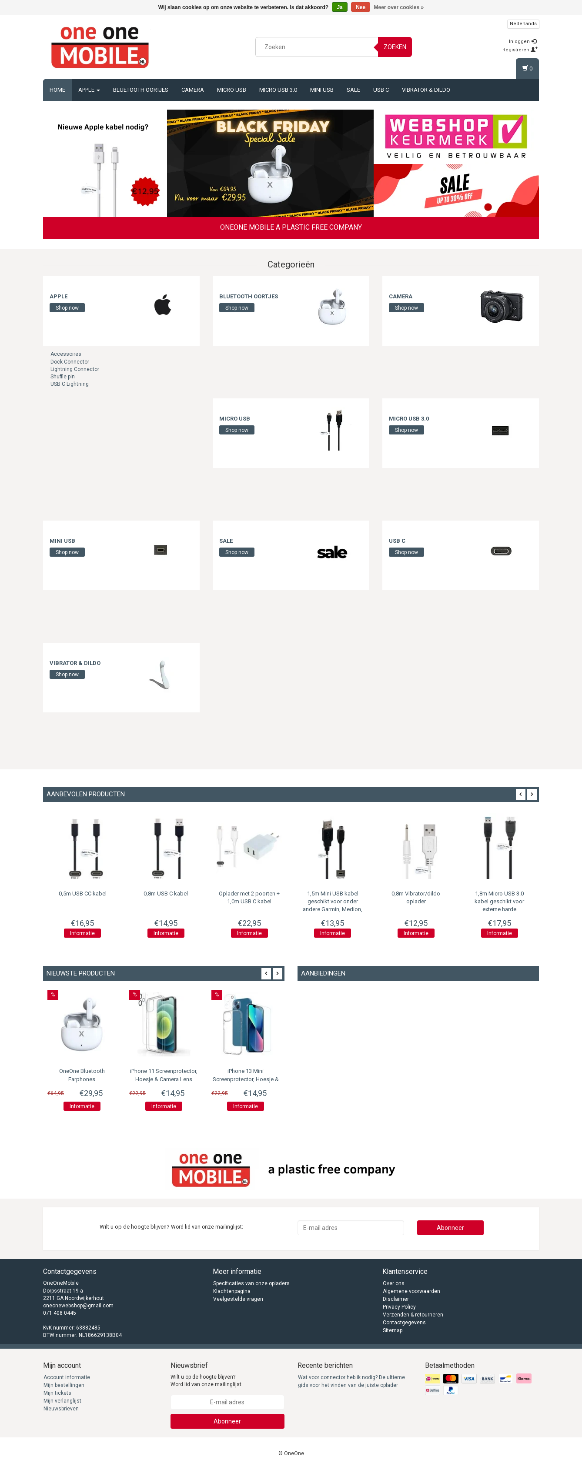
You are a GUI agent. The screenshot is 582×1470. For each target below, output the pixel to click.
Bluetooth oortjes (140, 90)
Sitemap (392, 1330)
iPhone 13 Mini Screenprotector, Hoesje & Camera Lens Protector (246, 1079)
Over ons (394, 1283)
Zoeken (395, 46)
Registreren (520, 50)
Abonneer (450, 1227)
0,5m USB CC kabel (83, 893)
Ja (339, 7)
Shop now (67, 308)
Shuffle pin (62, 377)
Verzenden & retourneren (413, 1315)
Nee (360, 7)
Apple (89, 90)
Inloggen (522, 41)
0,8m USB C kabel (166, 893)
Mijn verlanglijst (62, 1401)
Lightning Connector (74, 369)
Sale (353, 90)
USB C (381, 90)
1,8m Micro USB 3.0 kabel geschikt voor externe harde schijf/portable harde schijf (499, 909)
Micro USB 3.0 (278, 90)
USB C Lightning (69, 384)
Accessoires (65, 354)
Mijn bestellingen (63, 1385)
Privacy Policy (399, 1307)
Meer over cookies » (399, 7)
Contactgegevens (404, 1323)
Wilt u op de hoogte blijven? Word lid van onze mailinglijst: (207, 1380)
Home (57, 90)
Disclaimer (396, 1299)
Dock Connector (69, 362)
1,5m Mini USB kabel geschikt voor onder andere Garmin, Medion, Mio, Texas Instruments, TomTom (332, 909)
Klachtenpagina (232, 1291)
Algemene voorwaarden (411, 1291)
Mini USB (322, 90)
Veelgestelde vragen (238, 1299)
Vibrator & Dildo (426, 90)
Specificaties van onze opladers (251, 1283)
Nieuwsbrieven (61, 1409)
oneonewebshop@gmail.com (78, 1306)
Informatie (82, 933)
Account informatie (66, 1377)
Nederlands (523, 24)
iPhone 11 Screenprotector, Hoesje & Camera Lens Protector (163, 1079)
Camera (192, 90)
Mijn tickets (57, 1393)
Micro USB (231, 90)
